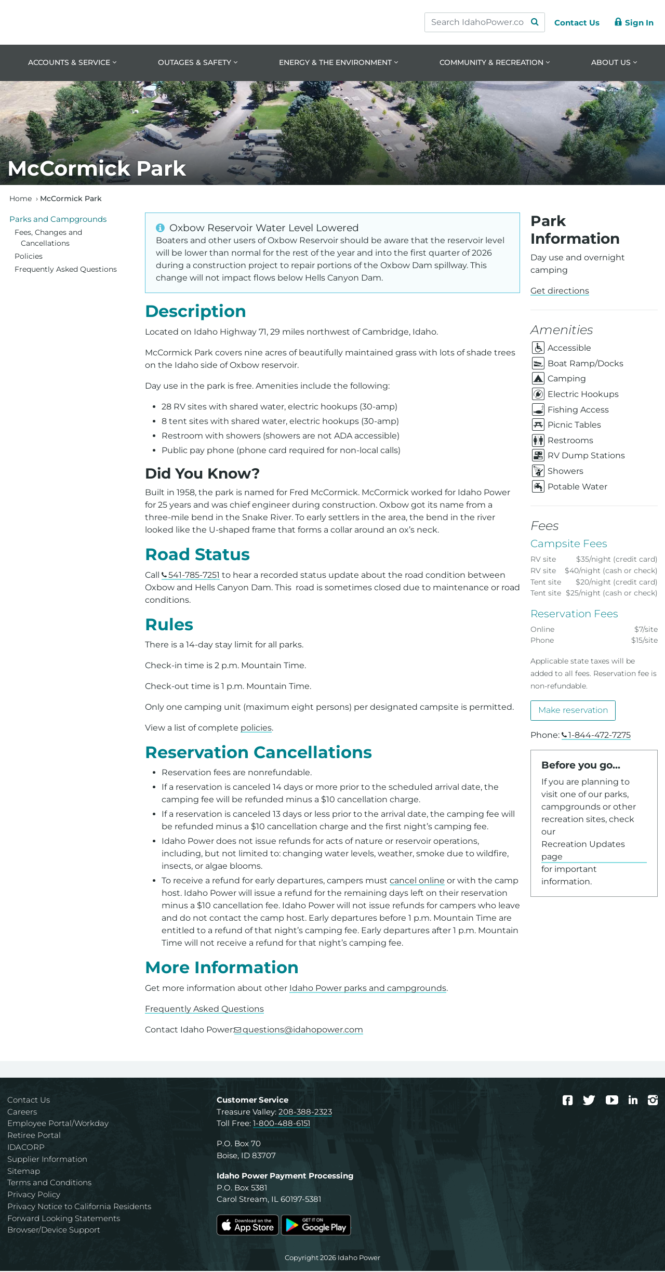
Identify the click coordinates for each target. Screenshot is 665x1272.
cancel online (417, 881)
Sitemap (23, 1171)
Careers (22, 1112)
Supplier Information (47, 1159)
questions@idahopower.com (303, 1030)
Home (20, 199)
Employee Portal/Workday (58, 1124)
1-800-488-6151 (281, 1124)
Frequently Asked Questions (204, 1009)
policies (256, 729)
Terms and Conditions (49, 1183)
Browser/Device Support (53, 1231)
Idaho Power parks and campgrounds (367, 988)
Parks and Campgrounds (58, 219)
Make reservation (573, 711)
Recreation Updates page (583, 851)
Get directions (559, 292)
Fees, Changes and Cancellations (48, 238)
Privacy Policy (33, 1195)
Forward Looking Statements (63, 1219)
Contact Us (28, 1100)
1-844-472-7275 (599, 735)
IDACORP (26, 1147)
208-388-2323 (305, 1112)
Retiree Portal (34, 1136)
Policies (29, 257)
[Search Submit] (530, 22)
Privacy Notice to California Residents (79, 1207)
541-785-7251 (194, 575)
